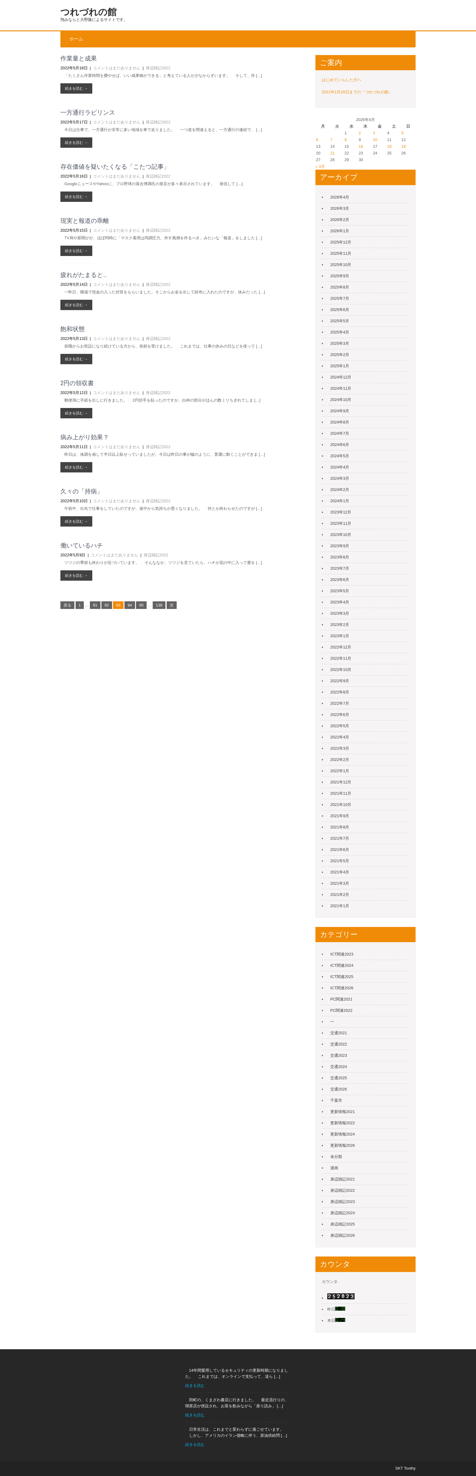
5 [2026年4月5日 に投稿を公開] (402, 133)
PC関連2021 (341, 999)
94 (129, 605)
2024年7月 (339, 433)
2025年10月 (340, 264)
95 (141, 605)
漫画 (334, 1168)
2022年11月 (340, 658)
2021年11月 (340, 793)
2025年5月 (339, 321)
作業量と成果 (78, 58)
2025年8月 (339, 287)
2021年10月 (340, 804)
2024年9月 (339, 411)
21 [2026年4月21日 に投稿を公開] (332, 153)
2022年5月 (339, 726)
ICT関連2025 (341, 976)
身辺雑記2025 (342, 1224)
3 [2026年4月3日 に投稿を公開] (374, 133)
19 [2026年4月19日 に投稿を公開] (403, 146)
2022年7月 (339, 703)
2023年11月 (340, 523)
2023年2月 (339, 624)
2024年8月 (339, 422)
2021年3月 (339, 883)
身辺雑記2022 (158, 68)
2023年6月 (339, 579)
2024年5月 (339, 456)
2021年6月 (339, 849)
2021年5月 (339, 861)
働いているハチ (81, 545)
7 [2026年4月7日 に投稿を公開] (331, 139)
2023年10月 (340, 534)
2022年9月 (339, 681)
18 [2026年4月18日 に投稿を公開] (389, 146)
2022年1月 (339, 771)
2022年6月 (339, 714)
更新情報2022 (342, 1123)
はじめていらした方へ (341, 80)
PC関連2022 (341, 1010)
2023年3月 (339, 613)
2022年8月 (339, 692)
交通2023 (338, 1055)
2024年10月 (340, 399)
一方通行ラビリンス (87, 112)
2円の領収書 (77, 383)
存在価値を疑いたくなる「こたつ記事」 (115, 166)
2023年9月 (339, 546)
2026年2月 (339, 219)
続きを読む (195, 1385)
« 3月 (320, 166)
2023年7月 (339, 568)
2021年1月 (339, 906)
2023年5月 (339, 591)
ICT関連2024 (341, 965)
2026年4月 (339, 197)
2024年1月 (339, 501)
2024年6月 (339, 444)
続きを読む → (76, 88)
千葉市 (336, 1100)
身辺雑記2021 (342, 1179)
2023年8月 (339, 557)
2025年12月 (340, 242)
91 (95, 605)
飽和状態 (72, 329)
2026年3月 (339, 208)
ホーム (76, 39)
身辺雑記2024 (342, 1213)
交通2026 (338, 1089)
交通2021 (338, 1033)
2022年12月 (340, 647)
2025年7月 (339, 298)
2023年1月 (339, 636)
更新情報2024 (342, 1134)
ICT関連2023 (341, 954)
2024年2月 (339, 489)
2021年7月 (339, 838)
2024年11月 (340, 388)
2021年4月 (339, 872)
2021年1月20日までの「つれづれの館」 (357, 92)
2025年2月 (339, 354)
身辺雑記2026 (342, 1235)
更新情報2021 (342, 1111)
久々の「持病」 (81, 491)
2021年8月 (339, 827)
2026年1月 (339, 231)
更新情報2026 (342, 1145)
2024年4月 (339, 467)
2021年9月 (339, 816)
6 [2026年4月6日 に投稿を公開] (317, 139)
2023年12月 (340, 512)
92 (106, 605)
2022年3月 (339, 748)
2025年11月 (340, 253)
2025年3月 (339, 343)
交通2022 (338, 1044)
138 (159, 605)
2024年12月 (340, 377)
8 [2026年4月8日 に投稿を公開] (346, 139)
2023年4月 (339, 602)
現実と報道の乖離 (84, 220)
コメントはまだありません (116, 68)
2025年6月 (339, 309)
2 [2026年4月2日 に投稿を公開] (360, 133)
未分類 (336, 1156)
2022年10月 (340, 669)
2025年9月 (339, 276)
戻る (67, 605)
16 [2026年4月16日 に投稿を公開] (361, 146)
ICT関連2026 (341, 988)
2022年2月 (339, 759)
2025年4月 (339, 332)
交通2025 (338, 1078)
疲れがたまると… (83, 274)
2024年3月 (339, 478)
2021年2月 (339, 894)
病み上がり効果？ (84, 437)
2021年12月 (340, 782)
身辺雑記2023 (342, 1201)
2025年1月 (339, 366)
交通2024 (338, 1066)
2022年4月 (339, 737)
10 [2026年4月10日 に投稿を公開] (375, 139)
